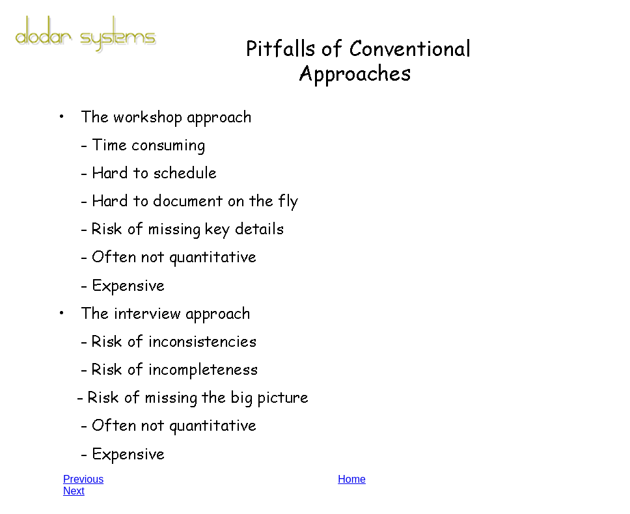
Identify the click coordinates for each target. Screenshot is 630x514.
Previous (83, 479)
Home (352, 479)
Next (74, 490)
